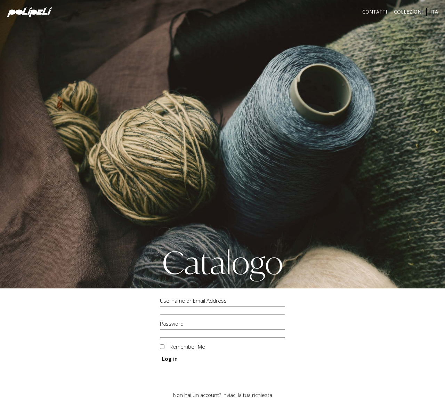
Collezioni (408, 11)
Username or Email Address (193, 300)
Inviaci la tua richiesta (247, 394)
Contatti (374, 11)
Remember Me (187, 346)
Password (172, 323)
